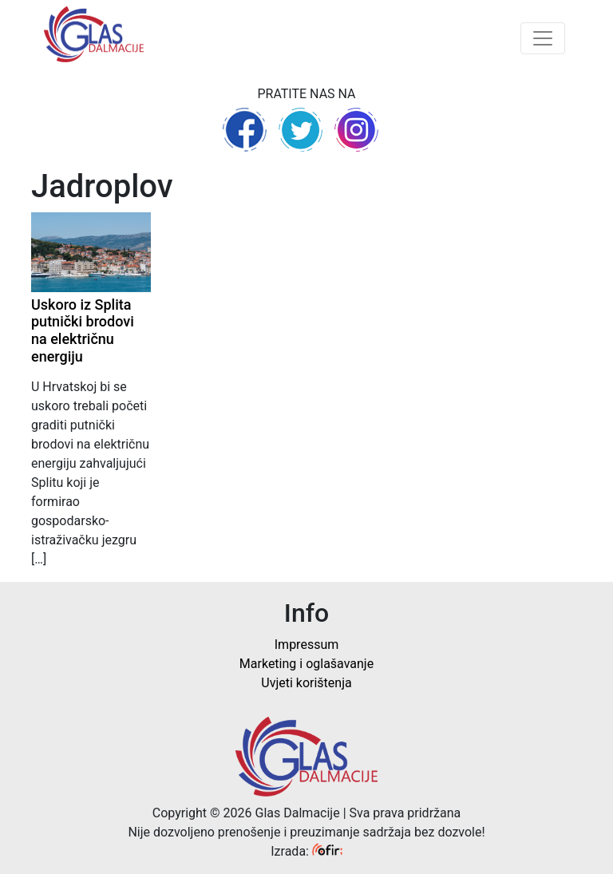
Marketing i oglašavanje (306, 663)
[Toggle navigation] (542, 38)
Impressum (307, 644)
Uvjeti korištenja (306, 682)
